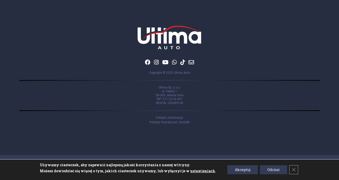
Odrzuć (273, 169)
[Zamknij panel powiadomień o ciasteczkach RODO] (293, 169)
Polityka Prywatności (164, 122)
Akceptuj (242, 169)
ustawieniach (202, 170)
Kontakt (184, 122)
